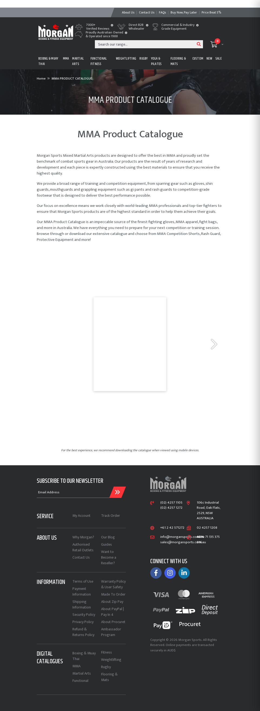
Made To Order (113, 594)
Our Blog (108, 537)
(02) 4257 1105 (171, 502)
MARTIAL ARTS (78, 61)
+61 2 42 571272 (172, 528)
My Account (81, 515)
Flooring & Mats (109, 677)
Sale (218, 58)
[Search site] (199, 44)
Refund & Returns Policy (83, 632)
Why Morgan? (83, 537)
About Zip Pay (112, 602)
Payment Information (81, 591)
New (209, 58)
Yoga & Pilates (156, 61)
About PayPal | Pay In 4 (112, 612)
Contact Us (81, 557)
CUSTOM (198, 58)
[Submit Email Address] (117, 492)
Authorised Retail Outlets (83, 547)
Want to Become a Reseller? (108, 557)
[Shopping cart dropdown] (216, 44)
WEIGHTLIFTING (126, 58)
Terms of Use (82, 581)
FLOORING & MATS (178, 61)
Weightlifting (111, 660)
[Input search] (145, 44)
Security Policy (83, 614)
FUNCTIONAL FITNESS (99, 61)
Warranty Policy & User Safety (113, 584)
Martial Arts (81, 673)
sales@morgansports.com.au (183, 542)
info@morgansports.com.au (182, 537)
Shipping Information (81, 604)
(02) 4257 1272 (171, 508)
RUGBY (143, 58)
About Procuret (113, 622)
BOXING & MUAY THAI (48, 61)
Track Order (110, 515)
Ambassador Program (111, 632)
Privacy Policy (83, 622)
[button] (112, 26)
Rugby (106, 667)
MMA (66, 58)
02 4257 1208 (207, 528)
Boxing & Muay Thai (84, 656)
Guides (106, 544)
